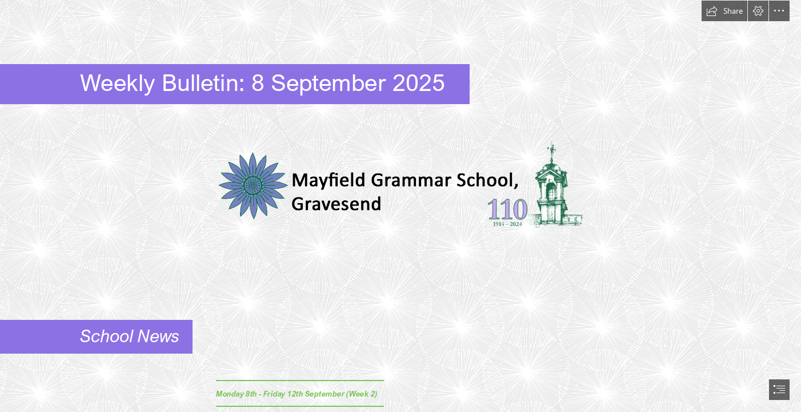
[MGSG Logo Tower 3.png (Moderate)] (400, 188)
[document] (400, 206)
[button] (724, 11)
